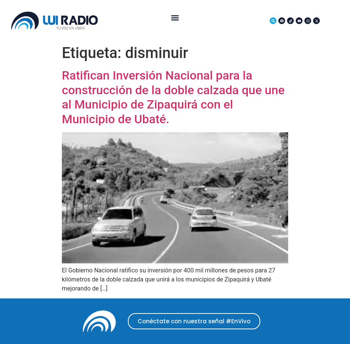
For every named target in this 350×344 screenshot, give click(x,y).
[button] (175, 18)
